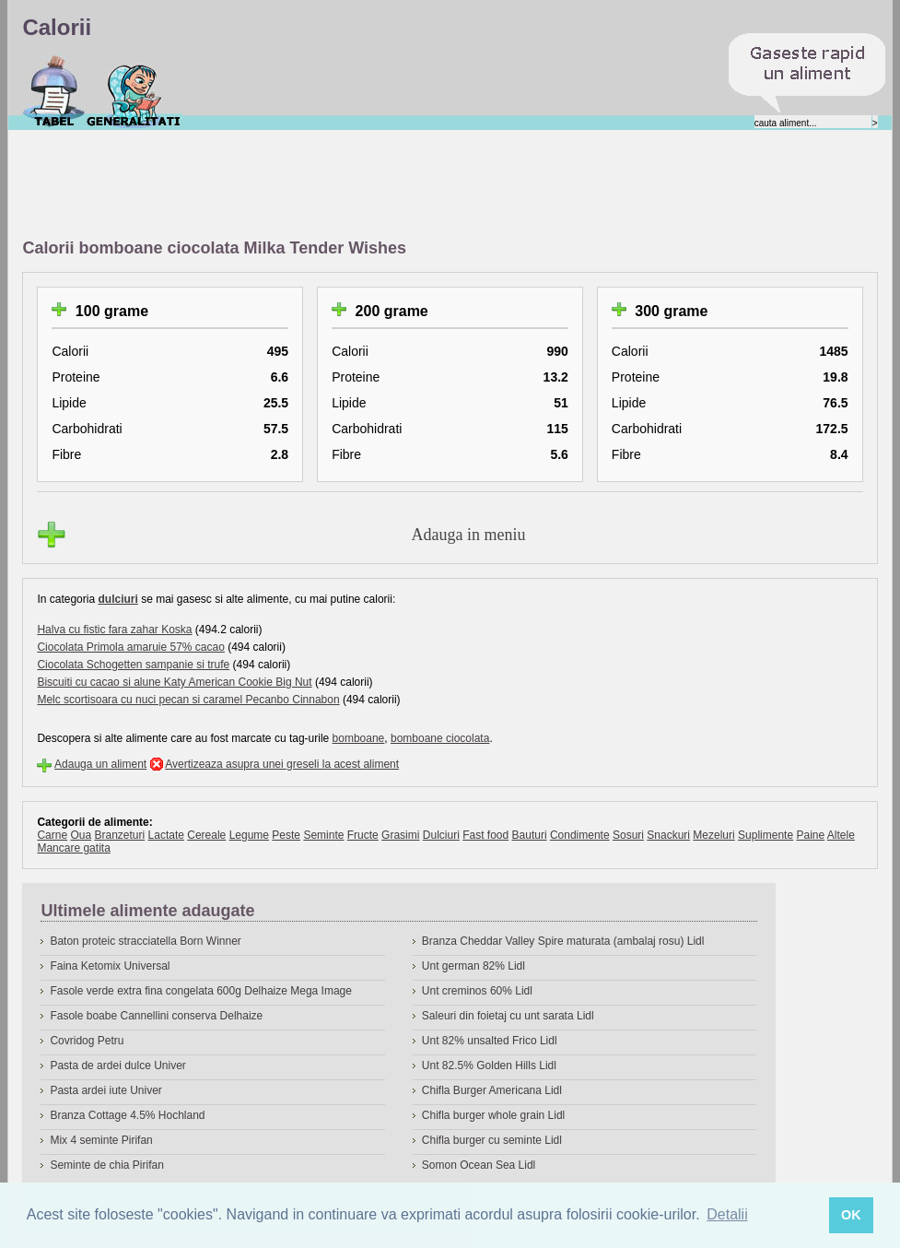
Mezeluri (713, 835)
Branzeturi (119, 835)
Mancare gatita (73, 848)
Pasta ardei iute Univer (105, 1090)
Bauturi (529, 835)
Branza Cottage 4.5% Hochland (127, 1115)
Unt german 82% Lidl (473, 966)
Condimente (580, 835)
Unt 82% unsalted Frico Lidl (489, 1040)
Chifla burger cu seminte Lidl (492, 1140)
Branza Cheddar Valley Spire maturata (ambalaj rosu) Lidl (563, 941)
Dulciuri (441, 835)
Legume (249, 835)
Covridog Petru (86, 1040)
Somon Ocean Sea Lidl (478, 1165)
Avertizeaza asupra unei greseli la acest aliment (282, 764)
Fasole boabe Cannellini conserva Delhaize (156, 1015)
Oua (80, 835)
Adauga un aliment (100, 764)
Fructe (363, 835)
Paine (810, 835)
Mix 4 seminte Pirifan (101, 1140)
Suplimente (765, 835)
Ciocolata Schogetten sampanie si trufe (133, 664)
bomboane (359, 738)
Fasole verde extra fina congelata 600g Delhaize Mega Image (201, 990)
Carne (52, 835)
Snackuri (668, 835)
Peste (286, 835)
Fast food (485, 835)
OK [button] (851, 1214)
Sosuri (628, 835)
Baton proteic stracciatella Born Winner (145, 941)
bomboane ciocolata (440, 738)
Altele (841, 835)
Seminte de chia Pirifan (106, 1165)
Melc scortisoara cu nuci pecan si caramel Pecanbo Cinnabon (188, 699)
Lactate (166, 835)
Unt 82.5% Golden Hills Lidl (489, 1065)
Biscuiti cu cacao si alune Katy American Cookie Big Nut (174, 682)
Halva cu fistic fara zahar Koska (114, 629)
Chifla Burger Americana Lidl (492, 1090)
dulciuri (117, 599)
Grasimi (400, 835)
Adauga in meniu (469, 534)
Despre (134, 91)
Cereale (206, 835)
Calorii (54, 91)
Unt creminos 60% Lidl (477, 990)
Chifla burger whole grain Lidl (493, 1115)
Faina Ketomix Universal (109, 966)
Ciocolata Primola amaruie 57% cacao (130, 647)
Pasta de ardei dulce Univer (117, 1065)
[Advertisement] (357, 185)
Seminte (323, 835)
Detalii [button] (727, 1214)
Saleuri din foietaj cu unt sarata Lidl (508, 1015)
